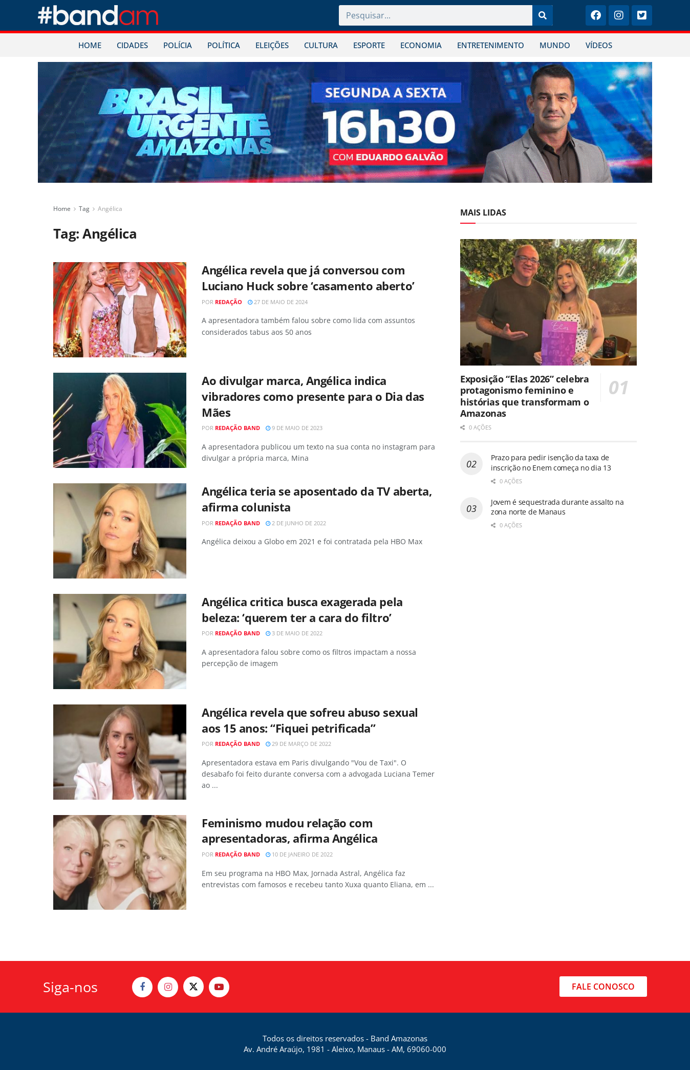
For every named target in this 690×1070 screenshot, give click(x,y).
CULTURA (321, 45)
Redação (228, 302)
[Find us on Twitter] (193, 986)
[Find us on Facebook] (142, 987)
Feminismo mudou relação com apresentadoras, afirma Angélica (289, 830)
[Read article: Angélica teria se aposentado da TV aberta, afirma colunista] (119, 531)
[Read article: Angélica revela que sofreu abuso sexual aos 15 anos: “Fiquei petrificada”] (119, 752)
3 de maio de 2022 (294, 633)
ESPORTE (369, 45)
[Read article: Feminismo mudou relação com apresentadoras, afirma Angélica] (119, 862)
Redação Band (237, 428)
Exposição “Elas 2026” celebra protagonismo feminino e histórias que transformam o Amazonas (524, 396)
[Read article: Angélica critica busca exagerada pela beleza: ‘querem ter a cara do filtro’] (119, 641)
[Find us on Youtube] (219, 987)
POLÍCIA (177, 45)
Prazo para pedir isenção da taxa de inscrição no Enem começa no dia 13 (551, 463)
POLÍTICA (223, 45)
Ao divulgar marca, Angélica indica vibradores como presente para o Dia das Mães (313, 396)
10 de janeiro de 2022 (299, 854)
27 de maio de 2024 (278, 302)
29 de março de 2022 (298, 743)
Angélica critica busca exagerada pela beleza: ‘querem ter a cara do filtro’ (302, 609)
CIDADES (132, 45)
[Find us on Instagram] (168, 987)
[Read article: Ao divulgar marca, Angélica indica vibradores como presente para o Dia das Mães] (119, 420)
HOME (89, 45)
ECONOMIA (421, 45)
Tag (84, 208)
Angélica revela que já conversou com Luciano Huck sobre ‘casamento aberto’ (308, 277)
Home (62, 208)
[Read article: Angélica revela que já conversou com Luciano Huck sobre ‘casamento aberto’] (119, 309)
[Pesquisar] (542, 15)
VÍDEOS (599, 45)
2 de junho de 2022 (296, 523)
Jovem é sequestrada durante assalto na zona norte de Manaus (557, 507)
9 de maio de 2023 (294, 428)
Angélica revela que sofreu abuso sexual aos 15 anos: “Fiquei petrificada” (310, 720)
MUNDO (555, 45)
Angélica (110, 208)
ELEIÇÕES (272, 45)
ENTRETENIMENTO (490, 45)
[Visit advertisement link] (345, 122)
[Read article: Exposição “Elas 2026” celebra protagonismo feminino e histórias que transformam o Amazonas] (548, 302)
